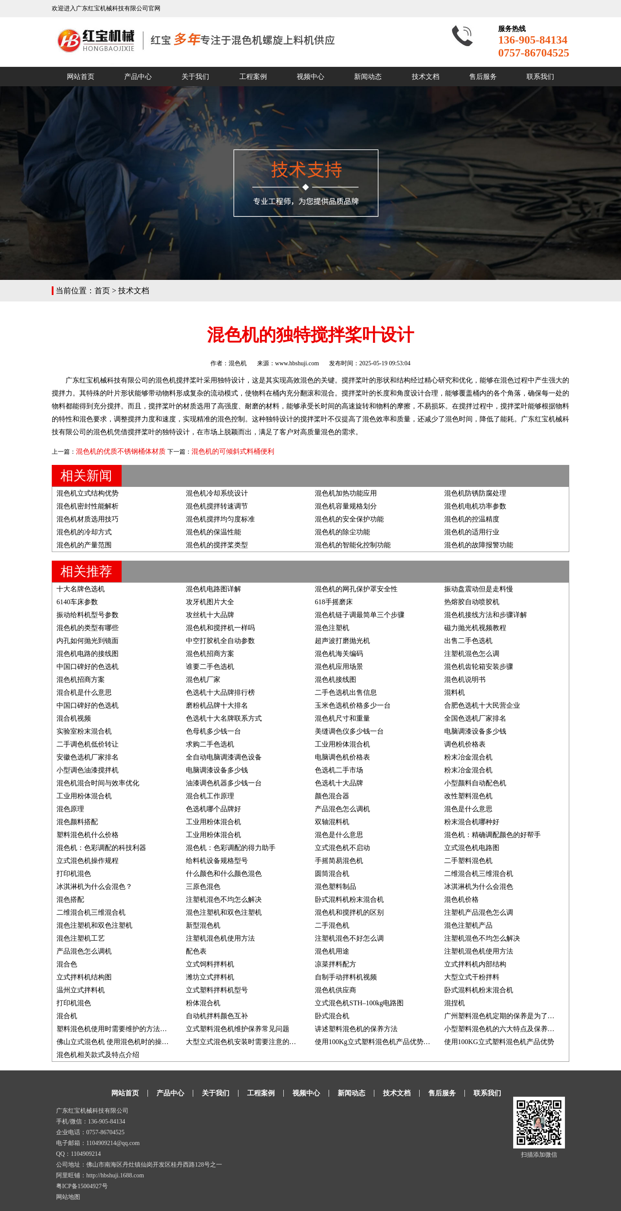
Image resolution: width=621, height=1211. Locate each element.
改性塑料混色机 (468, 796)
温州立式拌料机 (80, 990)
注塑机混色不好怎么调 (349, 938)
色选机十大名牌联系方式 (224, 718)
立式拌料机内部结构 (475, 964)
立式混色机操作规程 (87, 860)
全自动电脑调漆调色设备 (224, 757)
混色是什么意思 (468, 809)
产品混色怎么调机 (342, 809)
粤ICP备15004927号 (82, 1186)
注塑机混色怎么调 (471, 653)
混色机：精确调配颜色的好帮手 (492, 834)
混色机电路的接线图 (87, 653)
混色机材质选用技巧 (87, 519)
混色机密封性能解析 (87, 506)
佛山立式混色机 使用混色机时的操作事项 (119, 1041)
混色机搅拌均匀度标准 (220, 519)
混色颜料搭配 (77, 821)
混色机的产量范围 (84, 545)
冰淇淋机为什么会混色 (478, 886)
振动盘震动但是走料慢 (478, 589)
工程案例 (253, 76)
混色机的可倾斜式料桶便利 (232, 451)
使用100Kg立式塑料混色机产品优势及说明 (379, 1041)
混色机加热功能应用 (346, 493)
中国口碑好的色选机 (87, 666)
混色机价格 (461, 899)
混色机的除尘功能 (342, 532)
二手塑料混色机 (468, 860)
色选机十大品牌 (339, 783)
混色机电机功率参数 (475, 506)
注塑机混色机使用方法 (220, 938)
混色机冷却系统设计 (217, 493)
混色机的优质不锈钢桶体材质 (121, 451)
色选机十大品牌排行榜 (220, 692)
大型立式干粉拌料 (471, 977)
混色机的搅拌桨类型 (217, 545)
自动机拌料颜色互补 (217, 1016)
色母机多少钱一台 (213, 731)
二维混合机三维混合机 (478, 873)
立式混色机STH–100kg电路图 (359, 1003)
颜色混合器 (332, 796)
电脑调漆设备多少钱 (475, 731)
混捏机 (454, 1003)
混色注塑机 (332, 627)
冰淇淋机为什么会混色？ (94, 886)
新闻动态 (368, 76)
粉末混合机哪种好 (471, 821)
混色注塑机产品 (468, 925)
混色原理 (70, 809)
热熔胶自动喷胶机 (471, 602)
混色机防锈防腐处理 (475, 493)
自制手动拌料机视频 (346, 977)
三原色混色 (203, 886)
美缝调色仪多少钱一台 (349, 731)
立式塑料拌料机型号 (217, 990)
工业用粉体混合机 (342, 744)
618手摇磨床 (334, 602)
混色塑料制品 (335, 886)
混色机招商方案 (210, 653)
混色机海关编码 (339, 653)
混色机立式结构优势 (87, 493)
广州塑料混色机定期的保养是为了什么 (502, 1016)
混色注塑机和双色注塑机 (224, 912)
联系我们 (540, 76)
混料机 (454, 692)
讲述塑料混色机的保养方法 (356, 1028)
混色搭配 (70, 899)
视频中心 (310, 76)
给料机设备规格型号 (217, 860)
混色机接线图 (335, 679)
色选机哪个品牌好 (213, 809)
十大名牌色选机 (80, 589)
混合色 (66, 964)
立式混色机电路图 (471, 847)
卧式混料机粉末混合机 (349, 899)
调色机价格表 (465, 744)
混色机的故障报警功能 (478, 545)
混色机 (238, 363)
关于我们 (195, 76)
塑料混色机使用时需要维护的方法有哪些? (120, 1028)
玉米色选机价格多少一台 (353, 705)
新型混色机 (203, 925)
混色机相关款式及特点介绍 (97, 1054)
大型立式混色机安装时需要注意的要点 (244, 1041)
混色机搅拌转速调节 (217, 506)
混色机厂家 (203, 679)
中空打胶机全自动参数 (220, 640)
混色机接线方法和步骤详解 (485, 614)
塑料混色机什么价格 (87, 834)
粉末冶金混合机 (468, 757)
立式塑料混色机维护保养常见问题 (237, 1028)
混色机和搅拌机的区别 (349, 912)
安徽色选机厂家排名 (87, 757)
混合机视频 (73, 718)
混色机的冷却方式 (84, 532)
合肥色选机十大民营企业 (482, 705)
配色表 (196, 951)
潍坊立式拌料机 (210, 977)
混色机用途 (332, 951)
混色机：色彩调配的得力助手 (231, 847)
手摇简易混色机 (339, 860)
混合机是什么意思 (84, 692)
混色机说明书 (465, 679)
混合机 (66, 1016)
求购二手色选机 (210, 744)
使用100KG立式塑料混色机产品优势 (499, 1041)
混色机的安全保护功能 (349, 519)
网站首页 (80, 76)
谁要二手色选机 (210, 666)
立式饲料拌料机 (210, 964)
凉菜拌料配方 (335, 964)
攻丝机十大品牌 (210, 614)
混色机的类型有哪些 (87, 627)
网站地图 (68, 1197)
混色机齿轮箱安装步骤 (478, 666)
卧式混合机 (332, 1016)
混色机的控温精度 (471, 519)
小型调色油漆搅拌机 (87, 770)
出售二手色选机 (468, 640)
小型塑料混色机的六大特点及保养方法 (502, 1028)
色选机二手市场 (339, 770)
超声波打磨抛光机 (342, 640)
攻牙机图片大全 (210, 602)
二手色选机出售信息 (346, 692)
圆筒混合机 (332, 873)
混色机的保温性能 (213, 532)
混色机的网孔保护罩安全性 (356, 589)
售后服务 (483, 76)
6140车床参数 (77, 602)
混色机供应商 (335, 990)
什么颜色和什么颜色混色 (224, 873)
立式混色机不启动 (342, 847)
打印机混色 (73, 873)
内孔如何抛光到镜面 (87, 640)
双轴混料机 (332, 821)
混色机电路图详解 (213, 589)
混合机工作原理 (210, 796)
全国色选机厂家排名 (475, 718)
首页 (102, 290)
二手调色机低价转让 (87, 744)
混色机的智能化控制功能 (353, 545)
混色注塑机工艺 (80, 938)
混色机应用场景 (339, 666)
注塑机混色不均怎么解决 (224, 899)
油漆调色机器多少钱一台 (224, 783)
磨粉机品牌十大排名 (217, 705)
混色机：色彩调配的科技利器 (101, 847)
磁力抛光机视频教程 (475, 627)
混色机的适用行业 (471, 532)
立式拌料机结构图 (84, 977)
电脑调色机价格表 (342, 757)
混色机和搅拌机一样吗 (220, 627)
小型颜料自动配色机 (475, 783)
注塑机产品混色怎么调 (478, 912)
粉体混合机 (203, 1003)
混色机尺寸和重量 (342, 718)
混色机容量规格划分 (346, 506)
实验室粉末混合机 (84, 731)
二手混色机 (332, 925)
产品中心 (138, 76)
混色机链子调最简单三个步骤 (360, 614)
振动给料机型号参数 (87, 614)
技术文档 (425, 76)
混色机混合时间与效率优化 (97, 783)
